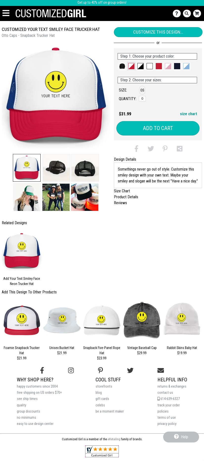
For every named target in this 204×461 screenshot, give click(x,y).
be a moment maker (110, 411)
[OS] (142, 98)
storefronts (104, 386)
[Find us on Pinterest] (100, 370)
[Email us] (160, 370)
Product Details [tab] (126, 197)
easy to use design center (35, 424)
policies (163, 411)
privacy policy (167, 424)
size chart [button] (188, 113)
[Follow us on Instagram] (71, 370)
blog (99, 393)
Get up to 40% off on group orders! (102, 2)
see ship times (27, 399)
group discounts (28, 411)
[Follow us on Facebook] (42, 370)
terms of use (166, 418)
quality (21, 405)
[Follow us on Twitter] (130, 370)
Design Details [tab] (125, 159)
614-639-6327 (168, 399)
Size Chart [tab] (122, 191)
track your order (168, 405)
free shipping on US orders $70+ (39, 393)
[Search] (188, 13)
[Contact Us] (178, 13)
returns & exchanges (171, 386)
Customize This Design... (158, 32)
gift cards (102, 399)
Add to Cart (158, 128)
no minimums (26, 418)
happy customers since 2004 (37, 386)
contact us (165, 393)
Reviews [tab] (120, 202)
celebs (100, 405)
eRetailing (114, 439)
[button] (26, 167)
